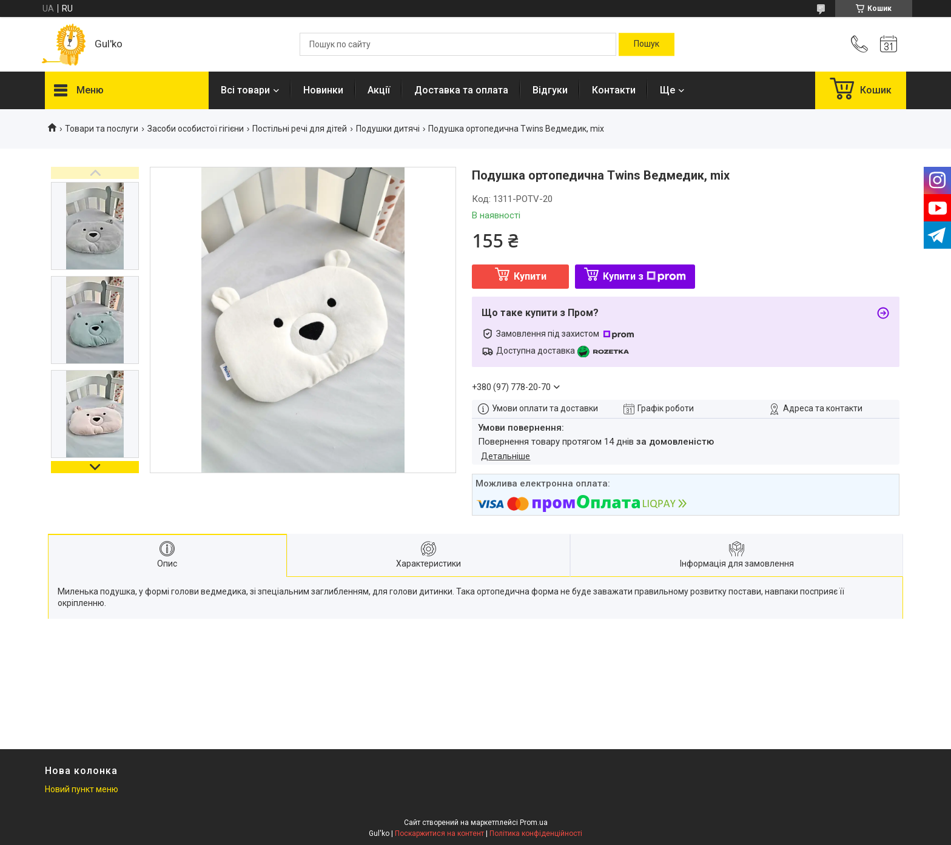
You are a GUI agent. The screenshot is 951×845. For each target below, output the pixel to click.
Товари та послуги (101, 128)
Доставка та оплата (461, 90)
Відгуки (550, 90)
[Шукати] (646, 44)
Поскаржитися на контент (439, 833)
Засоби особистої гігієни (195, 128)
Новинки (323, 90)
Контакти (614, 90)
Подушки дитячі (388, 128)
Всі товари (245, 90)
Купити (530, 276)
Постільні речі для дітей (299, 128)
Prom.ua (534, 822)
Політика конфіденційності (535, 833)
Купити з (644, 276)
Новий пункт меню (81, 789)
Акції (379, 90)
